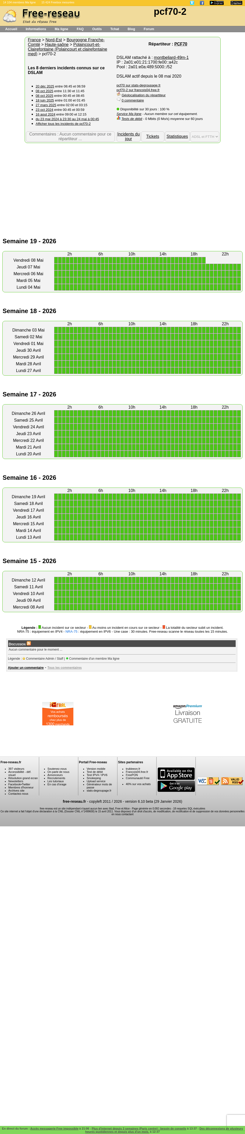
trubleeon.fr (133, 768)
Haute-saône (57, 44)
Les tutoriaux (55, 781)
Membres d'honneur (21, 787)
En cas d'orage (56, 784)
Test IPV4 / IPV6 (97, 775)
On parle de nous (58, 771)
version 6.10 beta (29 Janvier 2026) (153, 801)
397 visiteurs (16, 768)
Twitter (26, 784)
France (34, 40)
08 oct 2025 (44, 91)
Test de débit (95, 771)
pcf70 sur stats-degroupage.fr (139, 85)
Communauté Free (138, 778)
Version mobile (96, 768)
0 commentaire (133, 100)
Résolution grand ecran (23, 778)
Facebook (14, 784)
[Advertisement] (122, 184)
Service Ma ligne (129, 114)
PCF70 (180, 44)
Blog (131, 29)
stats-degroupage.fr (99, 790)
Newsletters (15, 781)
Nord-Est (54, 40)
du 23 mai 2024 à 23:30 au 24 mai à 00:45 (67, 119)
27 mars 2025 (46, 105)
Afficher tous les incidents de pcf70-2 (63, 124)
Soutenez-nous (57, 768)
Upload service (96, 781)
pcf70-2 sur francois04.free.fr (138, 90)
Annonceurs (55, 775)
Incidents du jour (128, 136)
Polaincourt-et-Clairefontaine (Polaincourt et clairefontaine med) (67, 49)
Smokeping (94, 778)
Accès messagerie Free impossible (54, 1128)
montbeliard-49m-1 (171, 57)
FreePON (132, 775)
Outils (97, 29)
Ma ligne (61, 29)
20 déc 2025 (45, 86)
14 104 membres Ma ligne (19, 2)
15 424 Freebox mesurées (57, 2)
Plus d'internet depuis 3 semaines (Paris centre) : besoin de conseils (139, 1128)
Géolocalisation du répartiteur (144, 95)
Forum (149, 29)
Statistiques (177, 136)
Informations (36, 29)
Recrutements (56, 778)
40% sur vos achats (138, 784)
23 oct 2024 (44, 110)
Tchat (114, 29)
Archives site (16, 790)
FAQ (80, 29)
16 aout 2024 (45, 114)
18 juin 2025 (45, 100)
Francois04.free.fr (137, 771)
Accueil (11, 29)
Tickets (152, 136)
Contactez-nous (18, 793)
